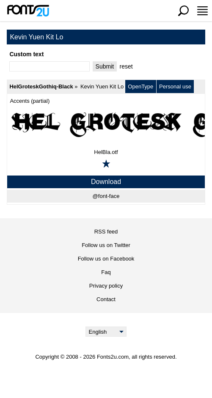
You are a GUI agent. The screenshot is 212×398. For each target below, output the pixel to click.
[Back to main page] (28, 10)
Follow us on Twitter (106, 245)
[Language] (106, 332)
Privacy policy (106, 286)
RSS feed (106, 231)
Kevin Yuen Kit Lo (102, 86)
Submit (105, 66)
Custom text (26, 54)
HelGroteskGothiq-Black (41, 86)
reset (126, 66)
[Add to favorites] (106, 164)
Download (106, 181)
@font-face (106, 196)
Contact (106, 299)
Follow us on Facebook (106, 258)
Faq (105, 272)
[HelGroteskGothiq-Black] (106, 124)
